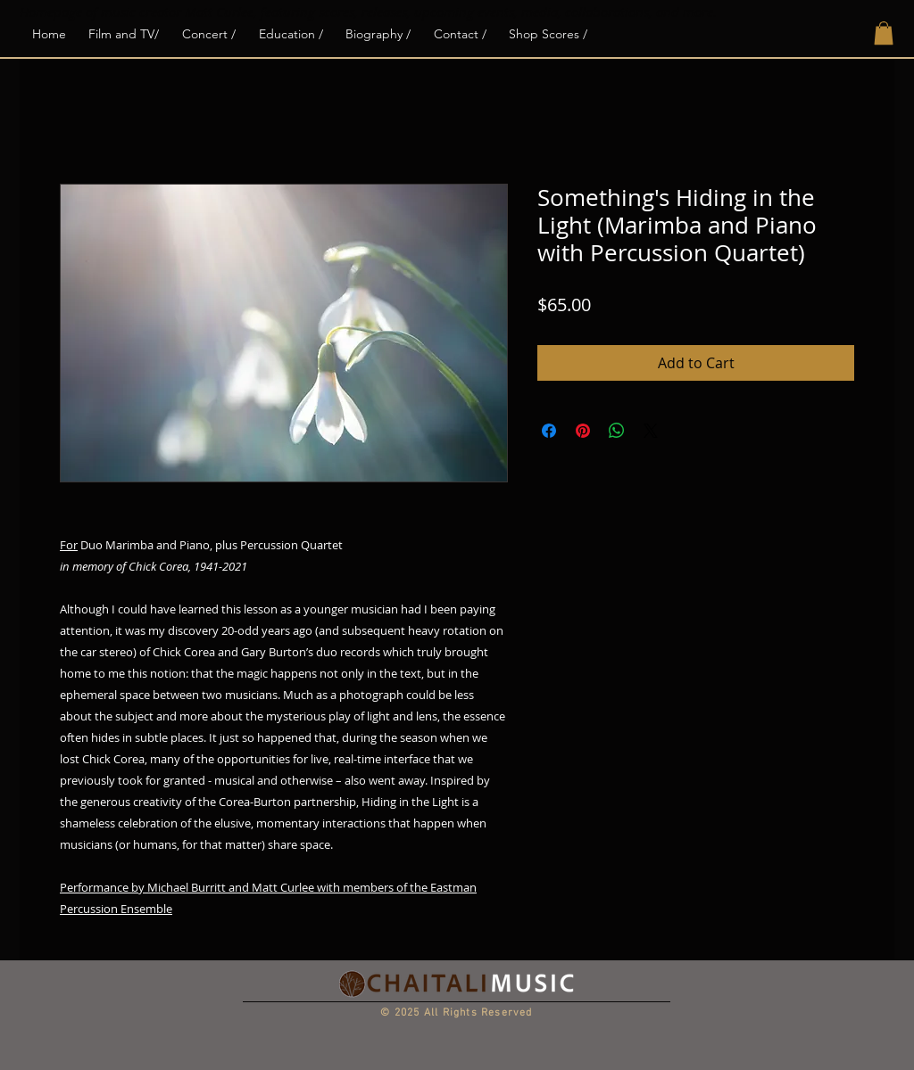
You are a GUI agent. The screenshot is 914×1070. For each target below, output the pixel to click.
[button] (883, 33)
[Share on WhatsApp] (616, 430)
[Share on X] (650, 430)
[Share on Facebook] (549, 430)
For (69, 545)
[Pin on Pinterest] (583, 430)
